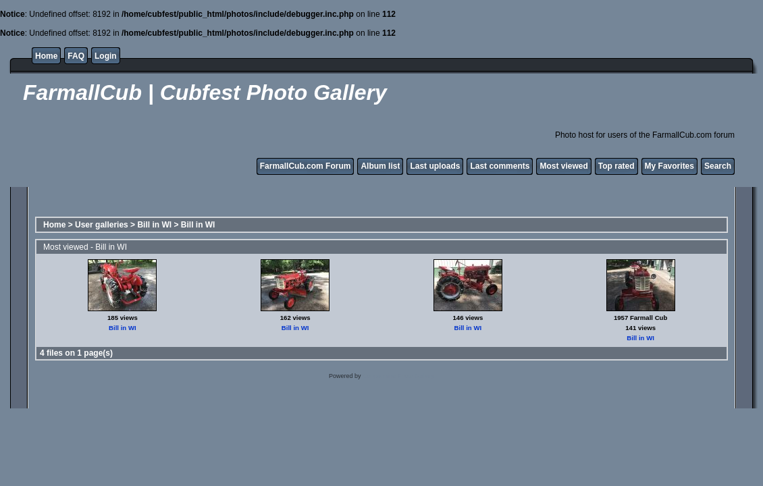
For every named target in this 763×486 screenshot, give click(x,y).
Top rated (616, 166)
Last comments (499, 166)
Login (106, 56)
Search (717, 166)
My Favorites (669, 166)
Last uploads (435, 166)
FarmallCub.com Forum (305, 166)
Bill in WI (154, 225)
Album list (380, 166)
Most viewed (563, 166)
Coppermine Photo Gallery (398, 376)
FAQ (76, 56)
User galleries (101, 225)
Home (46, 56)
